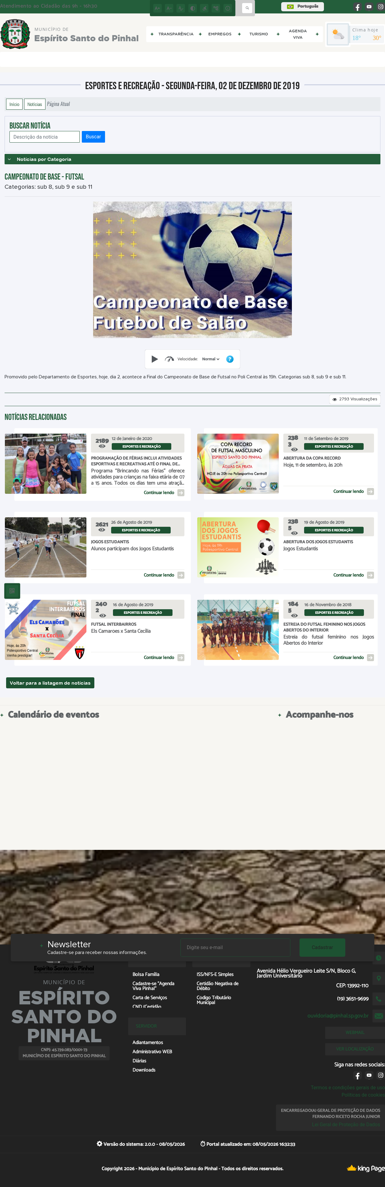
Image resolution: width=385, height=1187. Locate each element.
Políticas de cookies (363, 1095)
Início (14, 104)
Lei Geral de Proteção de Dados (346, 1124)
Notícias (34, 104)
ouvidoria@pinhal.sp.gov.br (338, 1016)
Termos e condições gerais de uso (348, 1088)
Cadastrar (322, 947)
